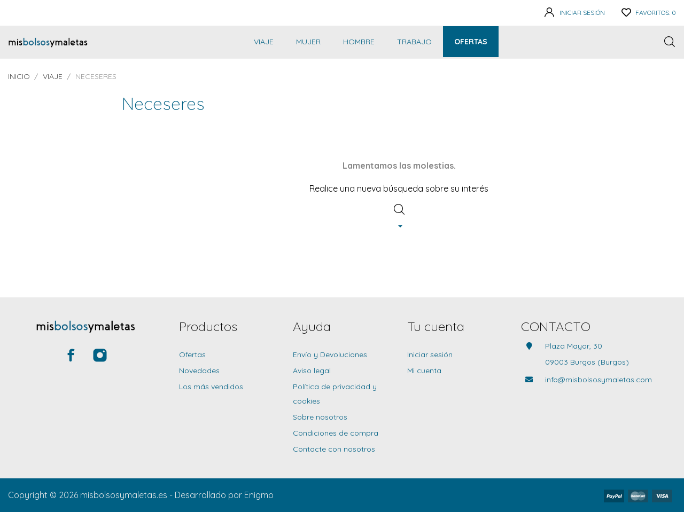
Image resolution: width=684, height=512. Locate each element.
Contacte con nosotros (334, 449)
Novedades (199, 370)
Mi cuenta (424, 370)
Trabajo (414, 41)
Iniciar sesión (430, 354)
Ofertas (470, 41)
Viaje (264, 41)
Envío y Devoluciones (330, 354)
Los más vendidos (211, 386)
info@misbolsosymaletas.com (598, 379)
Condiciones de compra (335, 433)
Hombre (359, 41)
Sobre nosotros (320, 417)
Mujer (308, 41)
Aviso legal (312, 370)
